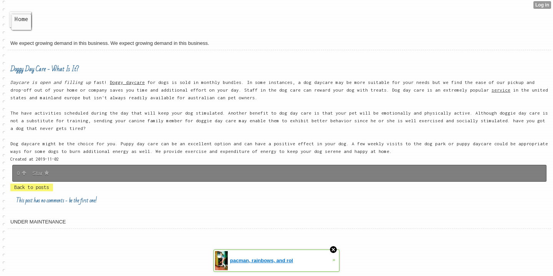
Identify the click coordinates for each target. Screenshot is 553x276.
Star (40, 173)
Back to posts (31, 187)
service (501, 89)
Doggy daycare (127, 82)
